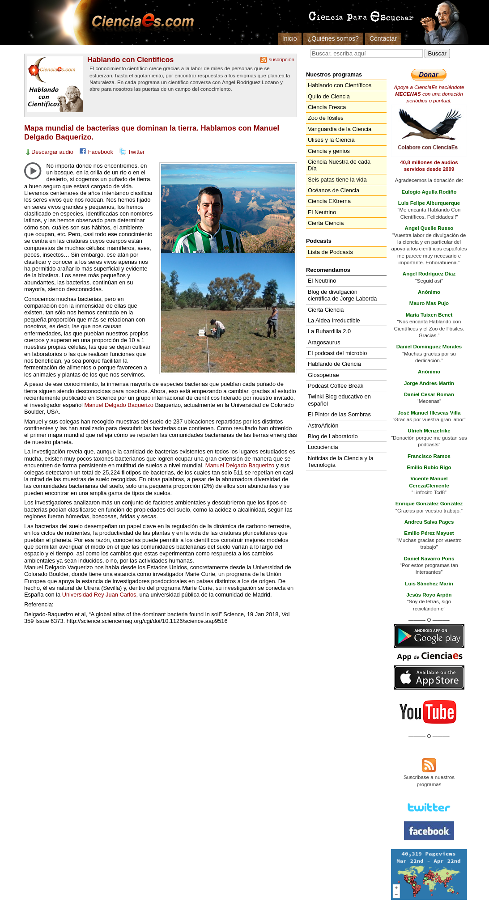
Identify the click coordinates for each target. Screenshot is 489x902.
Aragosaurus (324, 342)
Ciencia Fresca (327, 107)
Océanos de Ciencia (333, 190)
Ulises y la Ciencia (331, 139)
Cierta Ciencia (326, 223)
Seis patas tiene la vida (337, 179)
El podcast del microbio (337, 353)
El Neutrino (322, 212)
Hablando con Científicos (130, 59)
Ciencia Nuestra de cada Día (339, 165)
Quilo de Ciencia (329, 96)
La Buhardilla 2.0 (329, 331)
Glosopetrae (323, 375)
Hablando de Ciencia (334, 363)
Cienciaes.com (140, 22)
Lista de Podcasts (330, 252)
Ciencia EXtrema (329, 201)
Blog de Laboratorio (333, 436)
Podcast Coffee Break (335, 385)
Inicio (289, 38)
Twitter (136, 151)
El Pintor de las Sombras (339, 414)
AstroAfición (323, 425)
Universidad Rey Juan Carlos (99, 594)
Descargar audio (52, 151)
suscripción (281, 59)
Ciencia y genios (329, 151)
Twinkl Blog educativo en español (339, 400)
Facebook (100, 151)
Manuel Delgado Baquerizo (118, 405)
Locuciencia (323, 447)
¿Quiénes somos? (333, 38)
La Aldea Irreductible (334, 320)
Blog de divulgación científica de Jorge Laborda (342, 295)
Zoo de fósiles (326, 117)
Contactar (383, 38)
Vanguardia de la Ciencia (339, 129)
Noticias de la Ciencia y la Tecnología (341, 461)
